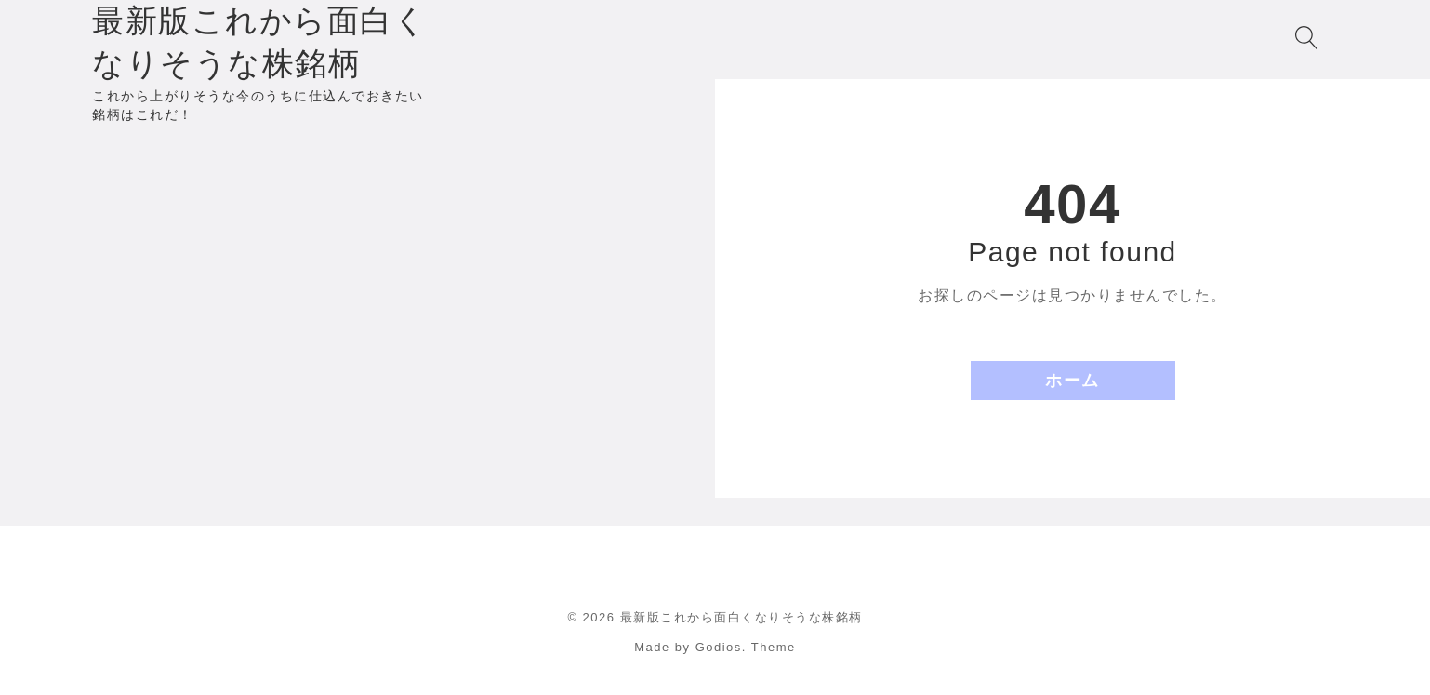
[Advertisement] (357, 214)
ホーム (1072, 380)
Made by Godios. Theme (715, 647)
